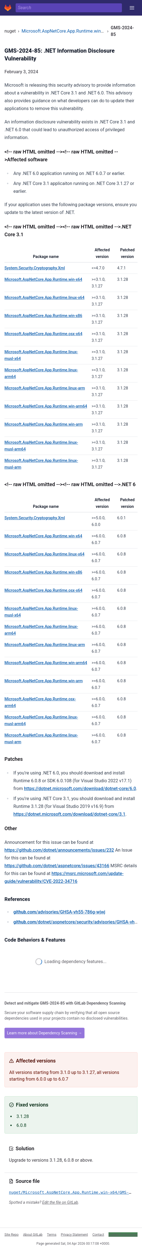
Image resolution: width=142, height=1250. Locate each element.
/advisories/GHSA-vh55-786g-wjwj (59, 912)
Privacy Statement (74, 1234)
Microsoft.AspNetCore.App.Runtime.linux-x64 (44, 297)
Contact (98, 1234)
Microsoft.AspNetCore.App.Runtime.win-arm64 (45, 406)
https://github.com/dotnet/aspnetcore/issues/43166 (56, 865)
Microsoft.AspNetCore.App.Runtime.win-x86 (43, 315)
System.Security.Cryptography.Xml (34, 268)
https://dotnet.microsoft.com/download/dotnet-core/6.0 (80, 788)
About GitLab (33, 1234)
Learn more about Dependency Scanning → (44, 1033)
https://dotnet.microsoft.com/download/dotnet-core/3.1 (69, 814)
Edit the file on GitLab (60, 1202)
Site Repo (11, 1234)
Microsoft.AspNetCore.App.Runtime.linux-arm (44, 388)
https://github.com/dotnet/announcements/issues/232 (59, 850)
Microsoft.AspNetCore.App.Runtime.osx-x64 (43, 334)
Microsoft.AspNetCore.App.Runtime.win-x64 (65, 31)
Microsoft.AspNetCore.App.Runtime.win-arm (43, 424)
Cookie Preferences (123, 1234)
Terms (51, 1234)
